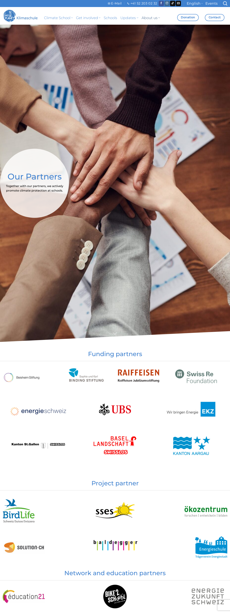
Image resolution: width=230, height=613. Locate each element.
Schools (110, 18)
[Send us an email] (178, 3)
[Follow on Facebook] (161, 3)
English (195, 3)
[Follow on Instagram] (167, 3)
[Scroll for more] (115, 333)
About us (151, 18)
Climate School (58, 18)
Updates (129, 18)
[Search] (225, 3)
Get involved (88, 18)
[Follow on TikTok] (172, 3)
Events (211, 3)
